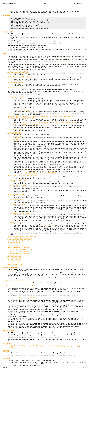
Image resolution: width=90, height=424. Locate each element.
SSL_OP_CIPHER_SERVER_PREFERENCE (19, 125)
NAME (4, 10)
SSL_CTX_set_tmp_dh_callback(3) (43, 396)
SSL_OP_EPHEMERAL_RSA (15, 303)
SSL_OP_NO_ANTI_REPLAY (15, 255)
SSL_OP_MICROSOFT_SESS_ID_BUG (18, 289)
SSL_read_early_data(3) (46, 259)
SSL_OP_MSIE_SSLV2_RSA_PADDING (18, 284)
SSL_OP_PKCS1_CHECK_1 (15, 293)
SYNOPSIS (6, 17)
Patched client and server (15, 322)
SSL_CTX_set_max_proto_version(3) (64, 139)
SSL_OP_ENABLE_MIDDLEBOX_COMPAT (18, 245)
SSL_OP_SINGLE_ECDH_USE (16, 300)
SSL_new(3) (17, 396)
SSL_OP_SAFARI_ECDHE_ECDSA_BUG (18, 81)
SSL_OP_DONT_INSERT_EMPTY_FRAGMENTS (20, 86)
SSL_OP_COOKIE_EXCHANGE (16, 155)
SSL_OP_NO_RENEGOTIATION (16, 223)
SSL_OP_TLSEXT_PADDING (15, 94)
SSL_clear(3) (26, 396)
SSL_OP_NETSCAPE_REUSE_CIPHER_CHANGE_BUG (22, 272)
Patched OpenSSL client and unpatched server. (23, 341)
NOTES (5, 60)
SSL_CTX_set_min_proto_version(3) (37, 139)
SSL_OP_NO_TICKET (13, 159)
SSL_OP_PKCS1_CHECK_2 (15, 296)
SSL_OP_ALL (11, 99)
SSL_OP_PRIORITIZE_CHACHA (16, 234)
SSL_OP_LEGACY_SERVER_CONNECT (18, 207)
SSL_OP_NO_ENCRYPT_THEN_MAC (17, 212)
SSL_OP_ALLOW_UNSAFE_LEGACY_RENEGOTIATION (22, 201)
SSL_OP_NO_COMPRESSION (15, 147)
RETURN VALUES (8, 379)
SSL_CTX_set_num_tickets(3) (29, 198)
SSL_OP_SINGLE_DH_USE (15, 298)
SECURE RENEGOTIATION (11, 306)
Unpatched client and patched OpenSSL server (22, 327)
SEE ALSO (6, 393)
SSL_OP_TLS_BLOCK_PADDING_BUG (18, 281)
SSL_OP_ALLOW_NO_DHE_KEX (16, 228)
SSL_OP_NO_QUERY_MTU (14, 151)
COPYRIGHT (6, 409)
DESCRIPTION (7, 35)
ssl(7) (10, 396)
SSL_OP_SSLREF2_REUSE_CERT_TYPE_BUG (20, 286)
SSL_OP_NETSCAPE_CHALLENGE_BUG (18, 291)
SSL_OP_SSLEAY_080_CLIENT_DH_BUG (19, 277)
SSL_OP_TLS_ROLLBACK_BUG (16, 110)
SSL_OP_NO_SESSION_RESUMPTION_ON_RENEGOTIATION (24, 142)
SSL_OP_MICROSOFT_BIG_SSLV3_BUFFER (20, 274)
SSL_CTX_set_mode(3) (64, 68)
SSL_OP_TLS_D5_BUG (14, 279)
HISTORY (6, 401)
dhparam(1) (11, 398)
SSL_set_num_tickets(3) (50, 198)
